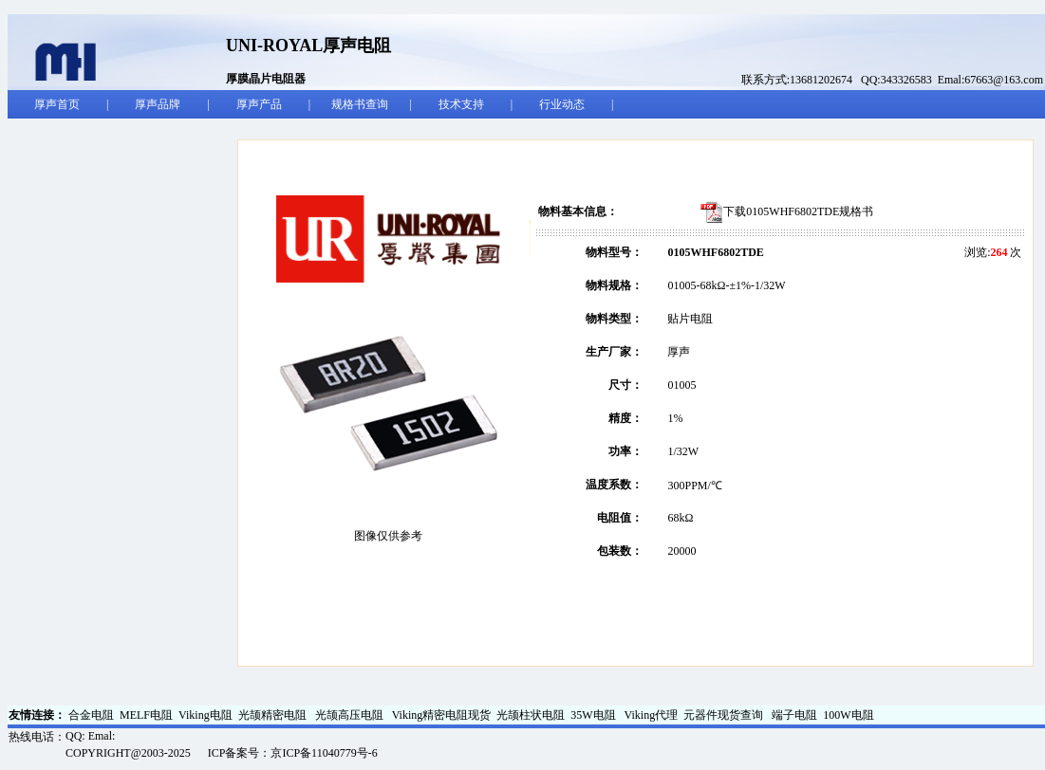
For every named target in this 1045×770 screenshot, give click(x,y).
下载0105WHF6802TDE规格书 (798, 211)
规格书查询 (359, 104)
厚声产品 (259, 104)
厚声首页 (57, 104)
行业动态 (562, 104)
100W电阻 (848, 715)
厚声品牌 (157, 104)
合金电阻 (91, 715)
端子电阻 (794, 715)
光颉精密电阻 (273, 715)
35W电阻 (594, 715)
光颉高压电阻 (350, 715)
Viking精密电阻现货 (442, 715)
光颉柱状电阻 (530, 715)
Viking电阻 (205, 715)
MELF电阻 (146, 715)
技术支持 (461, 104)
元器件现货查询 (724, 715)
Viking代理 (652, 715)
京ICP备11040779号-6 (324, 753)
